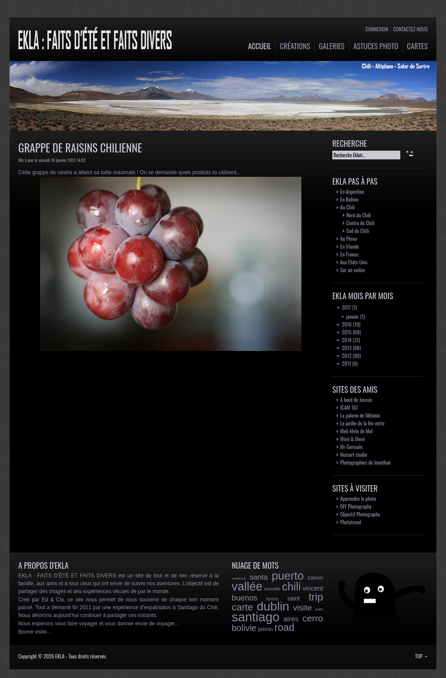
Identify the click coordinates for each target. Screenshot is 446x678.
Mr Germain (351, 446)
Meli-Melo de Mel (356, 431)
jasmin (265, 629)
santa (259, 577)
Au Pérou (348, 238)
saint (293, 598)
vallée (247, 586)
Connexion (376, 29)
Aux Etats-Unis (354, 262)
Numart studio (353, 454)
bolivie (244, 628)
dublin (273, 606)
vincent (312, 588)
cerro (312, 618)
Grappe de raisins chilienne (80, 147)
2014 (344, 340)
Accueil (259, 45)
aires (291, 619)
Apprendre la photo (358, 498)
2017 (344, 307)
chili (291, 586)
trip (316, 597)
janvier (350, 316)
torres (272, 598)
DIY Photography (356, 506)
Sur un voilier (352, 269)
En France (349, 254)
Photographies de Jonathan (365, 462)
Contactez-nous (410, 29)
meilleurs (239, 578)
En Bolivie (349, 199)
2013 (344, 347)
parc (320, 609)
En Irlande (349, 246)
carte (242, 607)
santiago (256, 617)
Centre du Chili (360, 222)
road (284, 627)
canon (315, 577)
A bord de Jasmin (356, 399)
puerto (288, 575)
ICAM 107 (349, 407)
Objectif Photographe (360, 514)
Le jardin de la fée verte (362, 423)
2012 (344, 355)
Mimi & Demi (352, 438)
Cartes (417, 45)
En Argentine (352, 191)
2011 (344, 363)
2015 (344, 332)
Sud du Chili (357, 230)
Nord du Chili (358, 215)
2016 (344, 324)
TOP (421, 656)
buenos (244, 598)
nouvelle (272, 589)
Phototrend (350, 522)
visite (302, 607)
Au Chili (347, 207)
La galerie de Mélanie (360, 415)
